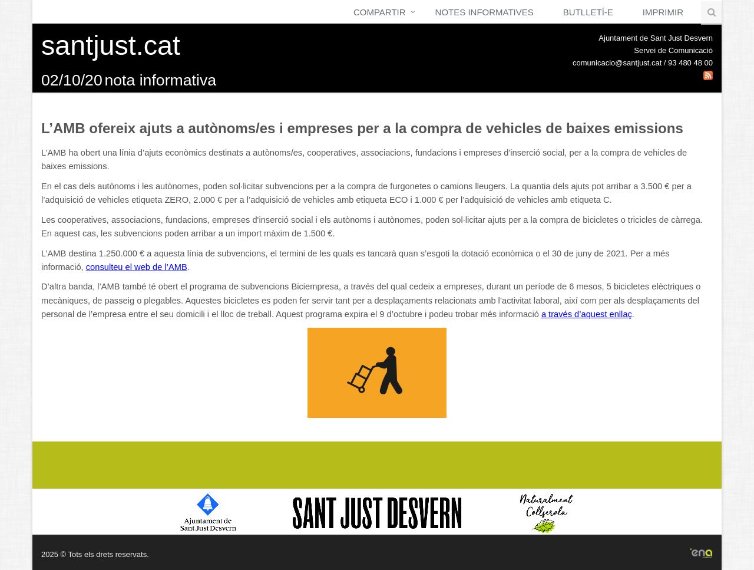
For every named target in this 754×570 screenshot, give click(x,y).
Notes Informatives (484, 12)
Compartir (379, 12)
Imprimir (663, 12)
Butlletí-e (588, 12)
